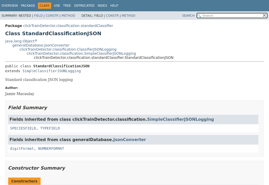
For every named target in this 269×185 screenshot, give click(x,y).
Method (68, 15)
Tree (67, 5)
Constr (52, 15)
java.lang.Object (19, 41)
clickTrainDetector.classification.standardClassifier (68, 26)
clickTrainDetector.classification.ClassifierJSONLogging (68, 49)
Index (102, 5)
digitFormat (22, 148)
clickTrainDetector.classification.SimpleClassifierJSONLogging (81, 53)
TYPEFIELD (50, 128)
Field (38, 15)
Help (114, 5)
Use (57, 5)
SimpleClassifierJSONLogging (51, 71)
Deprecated (84, 5)
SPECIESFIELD (23, 128)
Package (28, 5)
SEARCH (188, 15)
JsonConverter (129, 139)
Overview (10, 5)
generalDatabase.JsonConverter (41, 45)
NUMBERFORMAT (51, 148)
